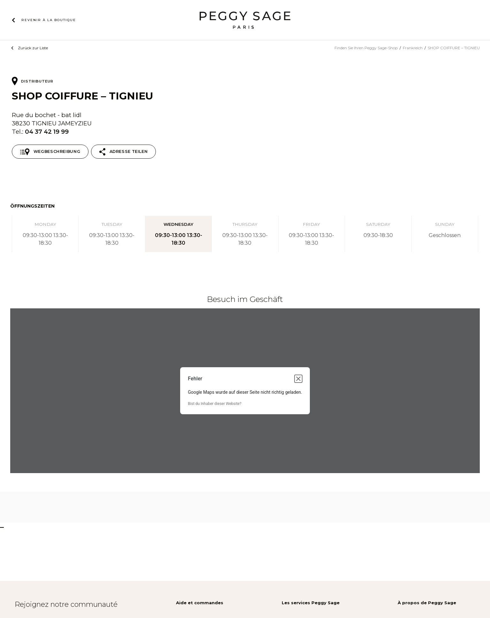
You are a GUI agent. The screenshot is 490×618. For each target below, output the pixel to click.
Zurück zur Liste (33, 47)
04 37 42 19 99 (47, 131)
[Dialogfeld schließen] (298, 379)
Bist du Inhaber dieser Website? (214, 403)
